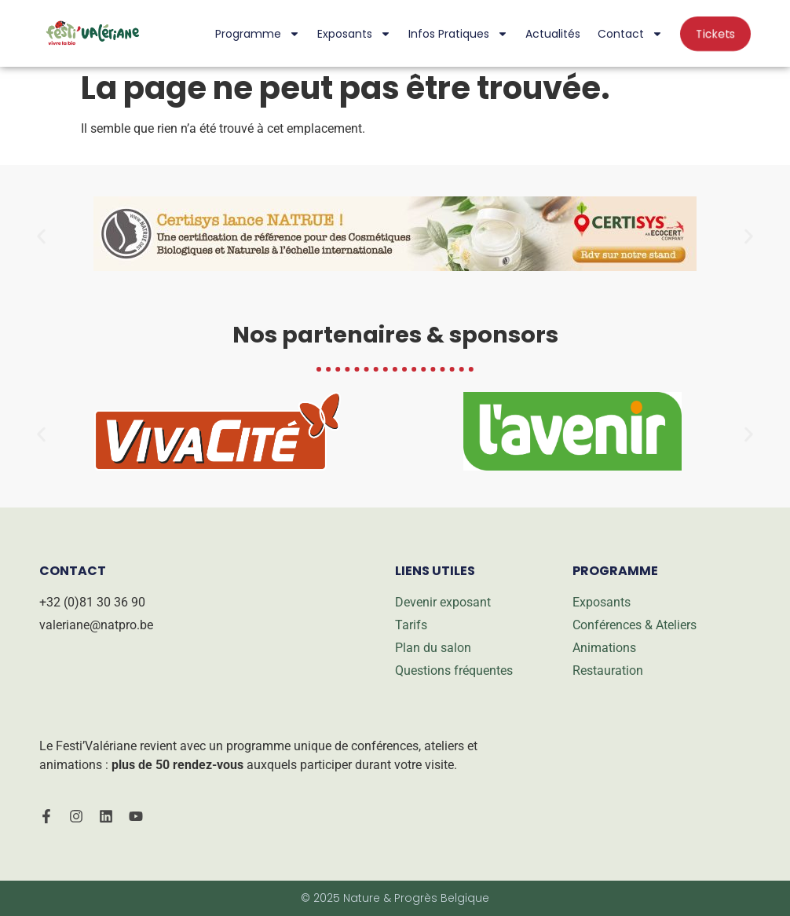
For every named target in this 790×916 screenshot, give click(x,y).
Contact (630, 33)
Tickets (715, 33)
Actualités (552, 34)
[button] (41, 237)
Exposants (354, 33)
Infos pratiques (458, 33)
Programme (257, 33)
